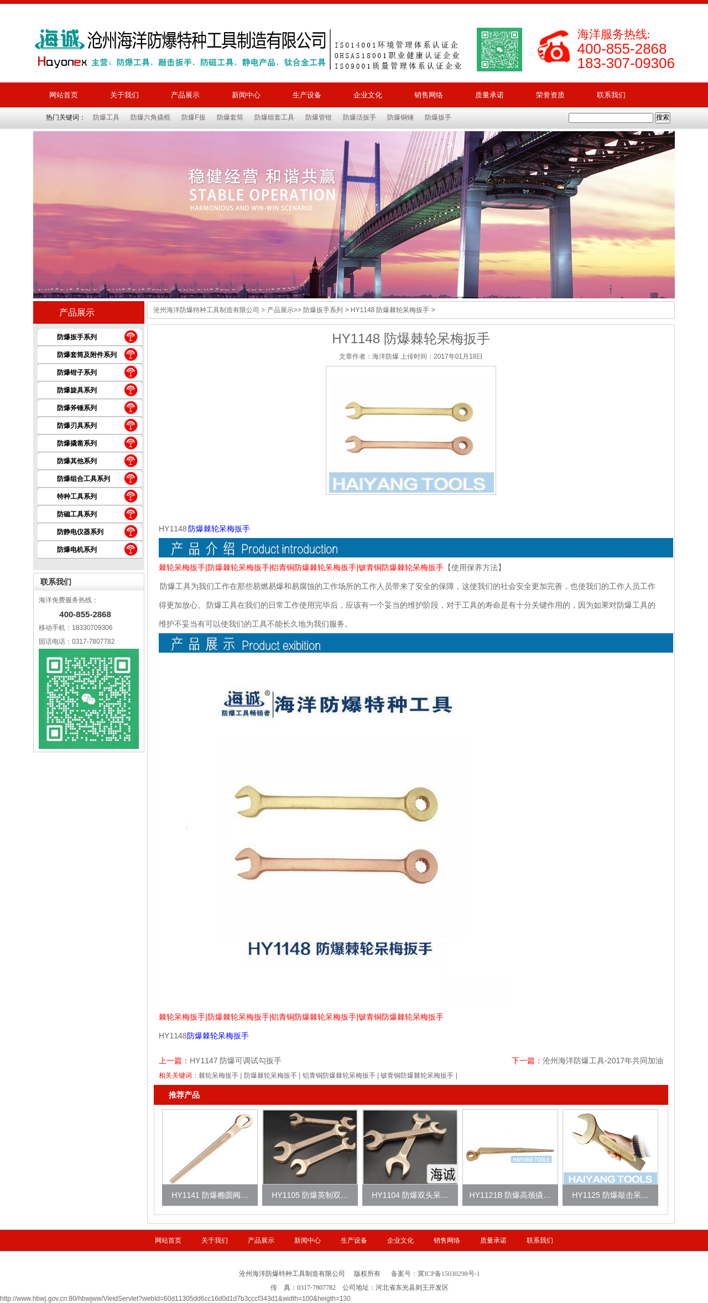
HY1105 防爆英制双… (310, 1195)
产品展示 (185, 95)
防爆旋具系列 (77, 390)
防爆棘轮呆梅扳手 (270, 1075)
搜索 (662, 117)
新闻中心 (246, 95)
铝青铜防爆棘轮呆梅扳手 (339, 1075)
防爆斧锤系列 (77, 408)
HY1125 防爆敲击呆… (610, 1195)
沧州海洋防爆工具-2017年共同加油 (603, 1060)
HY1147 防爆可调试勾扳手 (236, 1060)
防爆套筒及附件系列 (87, 355)
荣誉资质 (550, 95)
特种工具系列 (77, 496)
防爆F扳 (193, 117)
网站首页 (63, 95)
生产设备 (307, 95)
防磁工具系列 (77, 514)
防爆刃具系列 (77, 426)
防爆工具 (106, 117)
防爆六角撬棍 (150, 117)
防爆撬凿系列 (77, 443)
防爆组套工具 (274, 117)
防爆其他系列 (77, 461)
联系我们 (611, 95)
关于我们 (124, 95)
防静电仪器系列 (80, 532)
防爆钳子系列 (77, 372)
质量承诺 (489, 95)
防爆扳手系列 (77, 337)
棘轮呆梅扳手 (218, 1075)
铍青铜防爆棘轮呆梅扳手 (417, 1075)
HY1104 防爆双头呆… (410, 1195)
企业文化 (367, 95)
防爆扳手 (438, 117)
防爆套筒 (230, 117)
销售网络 (428, 95)
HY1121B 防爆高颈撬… (510, 1195)
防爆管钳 (318, 117)
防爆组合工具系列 (83, 479)
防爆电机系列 (77, 550)
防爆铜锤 (400, 117)
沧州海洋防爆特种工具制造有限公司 (206, 310)
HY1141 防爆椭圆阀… (209, 1195)
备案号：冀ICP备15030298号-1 (435, 1274)
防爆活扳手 (359, 117)
